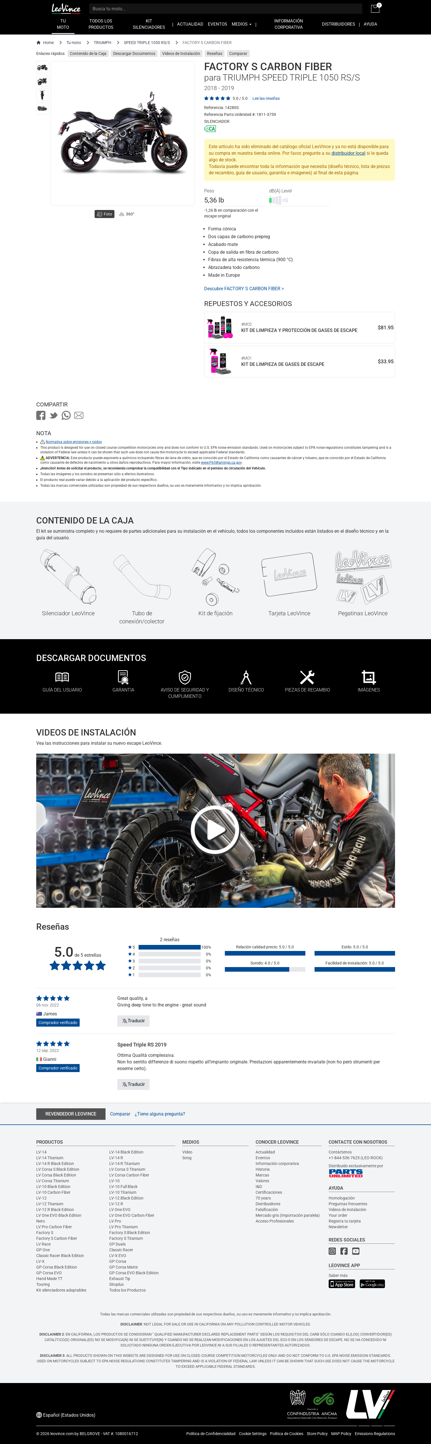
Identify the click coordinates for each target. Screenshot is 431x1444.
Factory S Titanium (126, 1238)
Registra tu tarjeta (345, 1221)
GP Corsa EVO (49, 1273)
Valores (262, 1180)
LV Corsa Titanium (52, 1180)
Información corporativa (277, 1163)
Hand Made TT (49, 1278)
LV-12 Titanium (49, 1204)
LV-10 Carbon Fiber (53, 1192)
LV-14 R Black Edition (55, 1163)
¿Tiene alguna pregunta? (160, 1114)
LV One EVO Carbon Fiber (131, 1215)
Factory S (44, 1232)
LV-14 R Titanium (124, 1163)
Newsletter (338, 1227)
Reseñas (214, 53)
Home (45, 42)
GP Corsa (117, 1261)
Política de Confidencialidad (210, 1433)
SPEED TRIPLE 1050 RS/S (147, 42)
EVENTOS (217, 24)
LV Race (43, 1244)
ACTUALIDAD (190, 24)
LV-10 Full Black (123, 1186)
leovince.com (62, 1433)
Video (187, 1152)
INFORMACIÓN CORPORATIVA (288, 24)
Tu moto (73, 42)
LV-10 (114, 1180)
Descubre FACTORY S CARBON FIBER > (244, 288)
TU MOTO (63, 24)
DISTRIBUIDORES (338, 24)
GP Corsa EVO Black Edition (134, 1273)
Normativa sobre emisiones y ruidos (74, 442)
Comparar (238, 53)
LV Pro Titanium (123, 1227)
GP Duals (117, 1244)
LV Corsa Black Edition (56, 1175)
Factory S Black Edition (129, 1232)
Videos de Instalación (181, 53)
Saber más (338, 1275)
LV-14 (41, 1152)
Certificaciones (269, 1192)
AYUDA (370, 24)
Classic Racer (121, 1250)
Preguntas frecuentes (348, 1204)
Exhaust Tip (119, 1278)
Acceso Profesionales (275, 1221)
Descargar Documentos (134, 53)
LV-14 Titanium (49, 1157)
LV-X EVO (117, 1255)
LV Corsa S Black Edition (57, 1169)
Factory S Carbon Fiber (56, 1238)
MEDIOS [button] (242, 24)
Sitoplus (116, 1284)
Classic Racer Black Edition (60, 1255)
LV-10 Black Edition (53, 1186)
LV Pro (115, 1221)
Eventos (263, 1157)
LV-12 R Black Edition (55, 1209)
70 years (263, 1198)
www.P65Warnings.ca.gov (221, 463)
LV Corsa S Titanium (127, 1169)
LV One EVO (120, 1209)
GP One (43, 1250)
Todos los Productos (127, 1290)
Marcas (262, 1175)
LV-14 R (116, 1157)
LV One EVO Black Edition (58, 1215)
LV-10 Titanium (122, 1192)
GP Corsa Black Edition (56, 1267)
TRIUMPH (102, 42)
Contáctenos (340, 1152)
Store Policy (317, 1433)
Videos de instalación (347, 1209)
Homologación (342, 1198)
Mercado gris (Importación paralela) (288, 1215)
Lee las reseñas (266, 98)
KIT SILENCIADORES (149, 24)
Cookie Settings (253, 1433)
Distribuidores (268, 1204)
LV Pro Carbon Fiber (54, 1227)
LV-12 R (116, 1204)
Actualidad (265, 1152)
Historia (263, 1169)
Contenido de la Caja (88, 53)
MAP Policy (341, 1433)
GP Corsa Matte (123, 1267)
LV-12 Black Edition (126, 1198)
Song (186, 1157)
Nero (40, 1221)
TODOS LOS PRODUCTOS (101, 24)
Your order (338, 1215)
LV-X (40, 1261)
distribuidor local (348, 153)
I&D (259, 1186)
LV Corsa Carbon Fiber (129, 1175)
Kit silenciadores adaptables (61, 1290)
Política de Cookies (286, 1433)
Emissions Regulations (375, 1433)
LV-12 (41, 1198)
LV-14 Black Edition (126, 1152)
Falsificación (267, 1209)
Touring (43, 1284)
